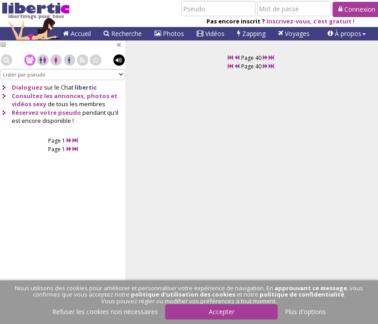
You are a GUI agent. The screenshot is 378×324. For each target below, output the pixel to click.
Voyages (294, 33)
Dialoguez (27, 87)
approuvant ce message (310, 288)
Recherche (123, 33)
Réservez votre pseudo (46, 112)
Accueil (77, 33)
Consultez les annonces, (49, 96)
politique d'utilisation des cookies (183, 294)
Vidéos (211, 33)
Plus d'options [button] (305, 311)
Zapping (251, 33)
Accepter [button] (221, 311)
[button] (346, 33)
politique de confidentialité (302, 294)
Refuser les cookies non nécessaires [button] (105, 311)
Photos (169, 33)
